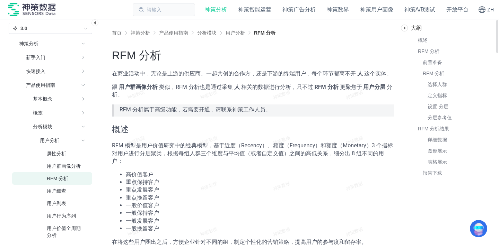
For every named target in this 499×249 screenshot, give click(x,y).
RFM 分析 (264, 33)
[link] (140, 32)
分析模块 (207, 33)
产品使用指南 (173, 33)
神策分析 (140, 33)
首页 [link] (117, 32)
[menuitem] (52, 57)
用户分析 (235, 33)
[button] (486, 9)
